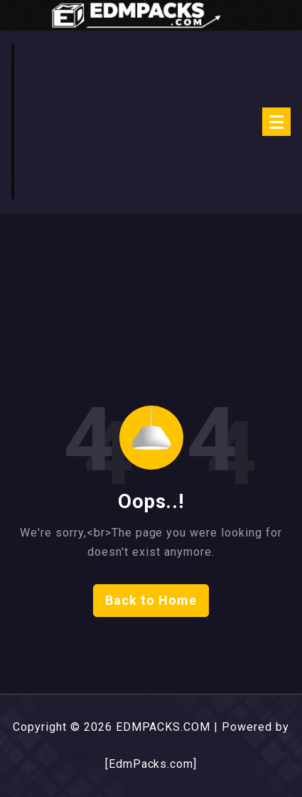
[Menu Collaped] (276, 121)
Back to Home (151, 600)
